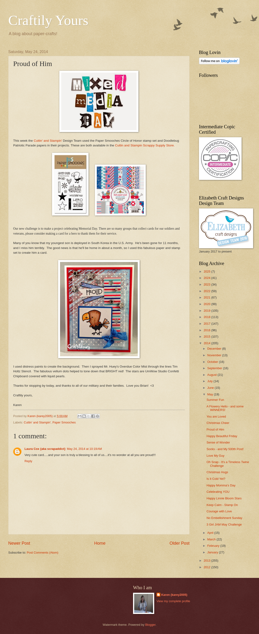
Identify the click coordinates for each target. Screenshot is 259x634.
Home (99, 543)
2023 (207, 284)
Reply (28, 461)
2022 (207, 291)
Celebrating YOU (217, 491)
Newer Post (19, 543)
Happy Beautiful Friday (221, 436)
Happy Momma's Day (220, 485)
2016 (207, 330)
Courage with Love (219, 511)
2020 (207, 304)
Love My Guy (215, 455)
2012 (207, 567)
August (212, 375)
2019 (207, 310)
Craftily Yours (48, 20)
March (211, 539)
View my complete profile (173, 601)
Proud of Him (215, 429)
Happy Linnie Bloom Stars (224, 498)
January (213, 552)
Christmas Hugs (217, 472)
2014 (207, 343)
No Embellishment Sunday (224, 518)
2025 (207, 271)
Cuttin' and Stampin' (48, 140)
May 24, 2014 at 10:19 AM (84, 449)
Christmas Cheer (217, 423)
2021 (207, 297)
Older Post (180, 543)
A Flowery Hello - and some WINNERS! (224, 408)
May (210, 394)
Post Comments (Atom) (42, 552)
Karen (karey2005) (174, 595)
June (211, 388)
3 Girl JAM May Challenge (224, 524)
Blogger (150, 624)
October (213, 362)
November (214, 355)
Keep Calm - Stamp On (222, 505)
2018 (207, 317)
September (215, 368)
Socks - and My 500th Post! (224, 449)
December (214, 348)
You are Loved (216, 416)
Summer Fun (215, 400)
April (210, 533)
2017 (207, 323)
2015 (207, 336)
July (210, 381)
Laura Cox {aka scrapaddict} (44, 449)
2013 (207, 560)
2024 (207, 278)
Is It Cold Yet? (215, 479)
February (213, 545)
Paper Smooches (64, 422)
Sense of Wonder (218, 442)
